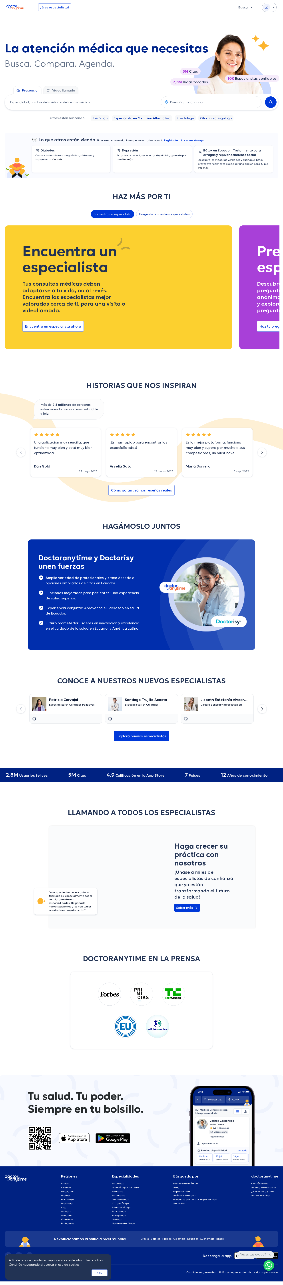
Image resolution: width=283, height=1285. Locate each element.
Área (176, 1187)
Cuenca (66, 1187)
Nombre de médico (185, 1183)
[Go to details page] (65, 704)
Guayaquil (67, 1191)
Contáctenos (259, 1183)
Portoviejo (67, 1199)
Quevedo (67, 1219)
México (166, 1238)
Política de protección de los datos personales (248, 1272)
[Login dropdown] (269, 7)
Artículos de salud (184, 1195)
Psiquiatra (118, 1195)
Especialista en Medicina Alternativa (142, 118)
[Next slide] (262, 452)
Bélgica (156, 1238)
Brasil (220, 1238)
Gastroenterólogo (123, 1223)
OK (99, 1273)
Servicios (179, 1203)
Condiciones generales (201, 1272)
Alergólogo (119, 1215)
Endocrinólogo (121, 1207)
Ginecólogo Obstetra (125, 1187)
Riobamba (67, 1223)
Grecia (144, 1238)
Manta (65, 1195)
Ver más (57, 159)
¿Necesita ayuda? (262, 1191)
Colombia (179, 1238)
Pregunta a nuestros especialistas (164, 214)
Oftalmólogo (120, 1203)
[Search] (271, 102)
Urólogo (117, 1219)
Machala (67, 1203)
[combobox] (81, 102)
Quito (64, 1183)
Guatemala (207, 1238)
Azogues (66, 1215)
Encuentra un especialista (113, 214)
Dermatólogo (120, 1199)
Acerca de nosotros (263, 1187)
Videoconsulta (260, 1195)
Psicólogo (100, 118)
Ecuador (192, 1238)
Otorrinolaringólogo (216, 118)
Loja (63, 1207)
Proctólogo (185, 118)
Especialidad (181, 1191)
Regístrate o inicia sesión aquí (184, 140)
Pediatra (117, 1191)
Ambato (66, 1211)
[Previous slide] (20, 452)
